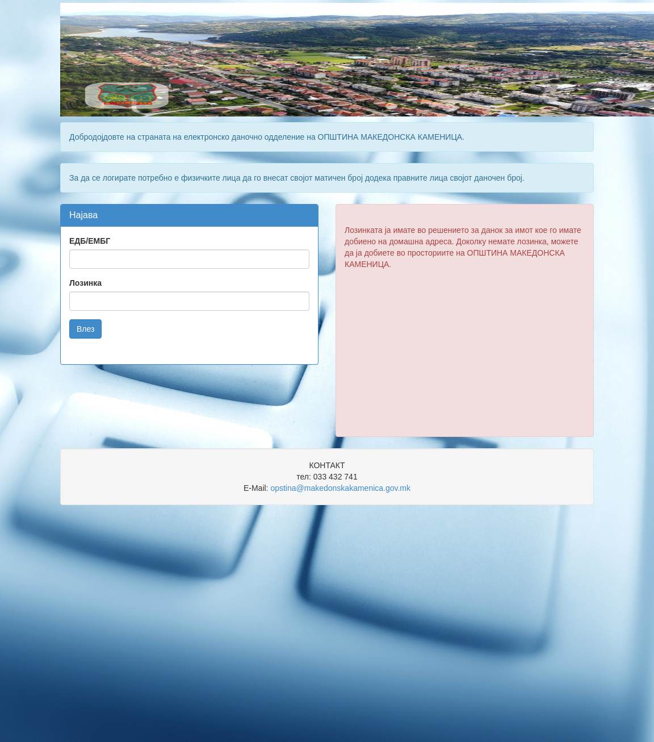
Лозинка (85, 282)
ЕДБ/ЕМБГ (89, 240)
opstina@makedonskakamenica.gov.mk (340, 488)
